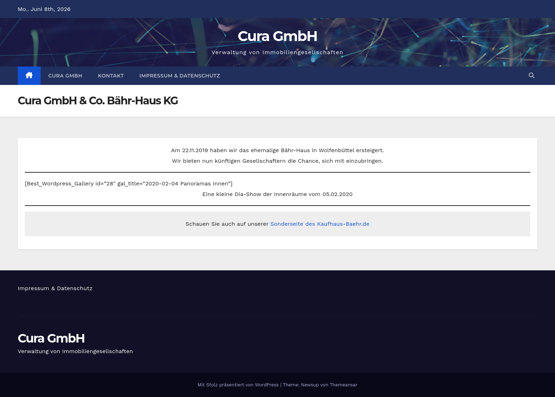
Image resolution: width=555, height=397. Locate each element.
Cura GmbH (277, 36)
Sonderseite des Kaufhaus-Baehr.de (320, 223)
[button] (531, 75)
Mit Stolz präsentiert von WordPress (239, 384)
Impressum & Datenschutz (179, 76)
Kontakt (111, 76)
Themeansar (343, 384)
